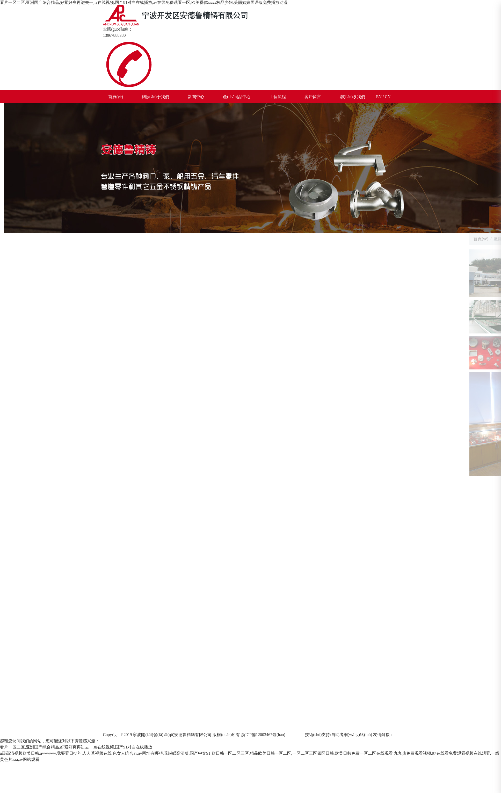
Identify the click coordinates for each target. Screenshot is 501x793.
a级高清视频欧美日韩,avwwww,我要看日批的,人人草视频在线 (56, 753)
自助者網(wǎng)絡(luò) (351, 734)
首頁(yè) (115, 96)
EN (378, 96)
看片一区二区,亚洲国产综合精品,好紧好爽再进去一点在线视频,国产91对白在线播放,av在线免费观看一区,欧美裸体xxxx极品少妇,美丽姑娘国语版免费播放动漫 (144, 2)
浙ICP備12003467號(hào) (263, 734)
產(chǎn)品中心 (237, 96)
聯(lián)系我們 (352, 96)
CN (387, 96)
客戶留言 (312, 96)
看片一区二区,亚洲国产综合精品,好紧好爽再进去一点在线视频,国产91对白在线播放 (76, 747)
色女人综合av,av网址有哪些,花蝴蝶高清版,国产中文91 (161, 753)
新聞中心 (196, 96)
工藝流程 (277, 96)
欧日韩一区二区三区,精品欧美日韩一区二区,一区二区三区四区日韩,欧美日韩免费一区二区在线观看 (302, 753)
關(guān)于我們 (155, 96)
